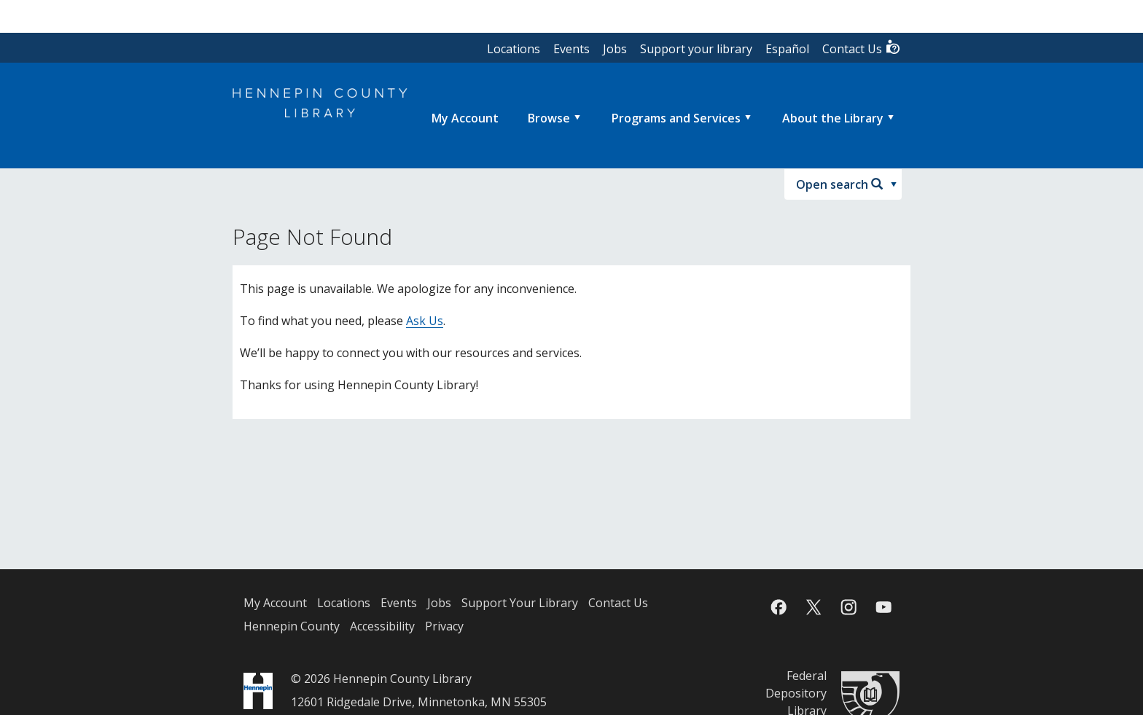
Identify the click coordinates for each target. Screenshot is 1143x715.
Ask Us (424, 321)
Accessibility (382, 626)
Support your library (696, 49)
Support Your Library (519, 603)
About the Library (832, 118)
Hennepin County (291, 626)
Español (787, 49)
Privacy (444, 626)
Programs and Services (676, 118)
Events (571, 49)
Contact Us (861, 48)
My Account (275, 603)
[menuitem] (465, 118)
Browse (549, 118)
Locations (513, 49)
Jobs (615, 49)
